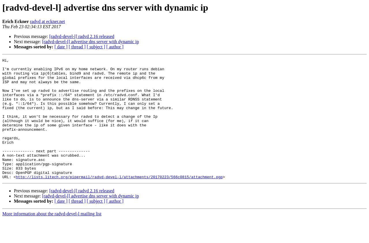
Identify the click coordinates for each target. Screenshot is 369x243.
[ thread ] (77, 46)
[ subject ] (96, 46)
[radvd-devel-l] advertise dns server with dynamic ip (90, 41)
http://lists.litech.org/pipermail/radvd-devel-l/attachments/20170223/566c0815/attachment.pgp (119, 201)
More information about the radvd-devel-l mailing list (51, 238)
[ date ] (60, 46)
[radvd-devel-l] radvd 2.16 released (81, 36)
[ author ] (115, 46)
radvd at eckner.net (47, 21)
